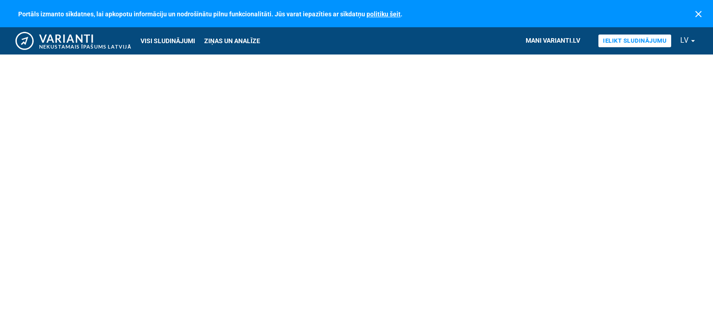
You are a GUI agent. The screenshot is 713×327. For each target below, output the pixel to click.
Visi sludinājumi (168, 41)
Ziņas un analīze (232, 41)
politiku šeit (384, 14)
